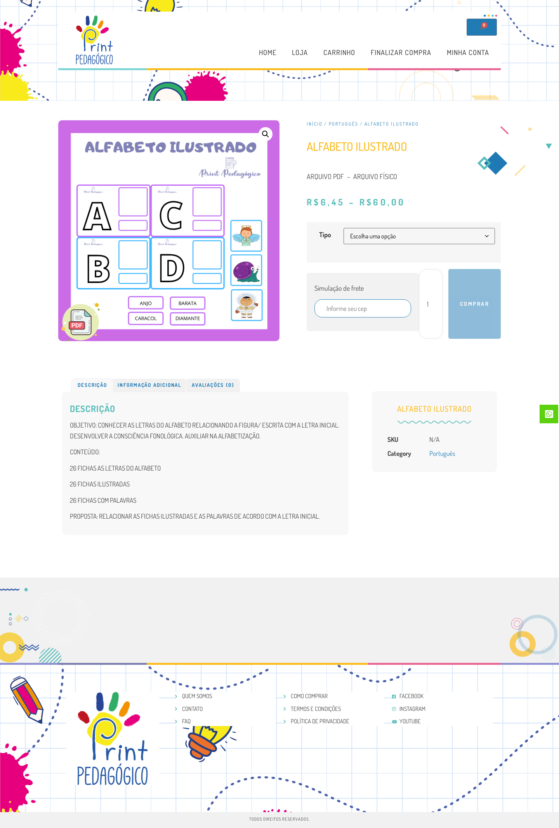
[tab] (92, 385)
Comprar (475, 303)
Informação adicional (149, 385)
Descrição (92, 385)
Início (315, 124)
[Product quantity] (431, 304)
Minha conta (468, 52)
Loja (300, 52)
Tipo (325, 234)
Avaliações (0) (213, 385)
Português (343, 124)
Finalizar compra (401, 52)
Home (267, 52)
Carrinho (339, 52)
